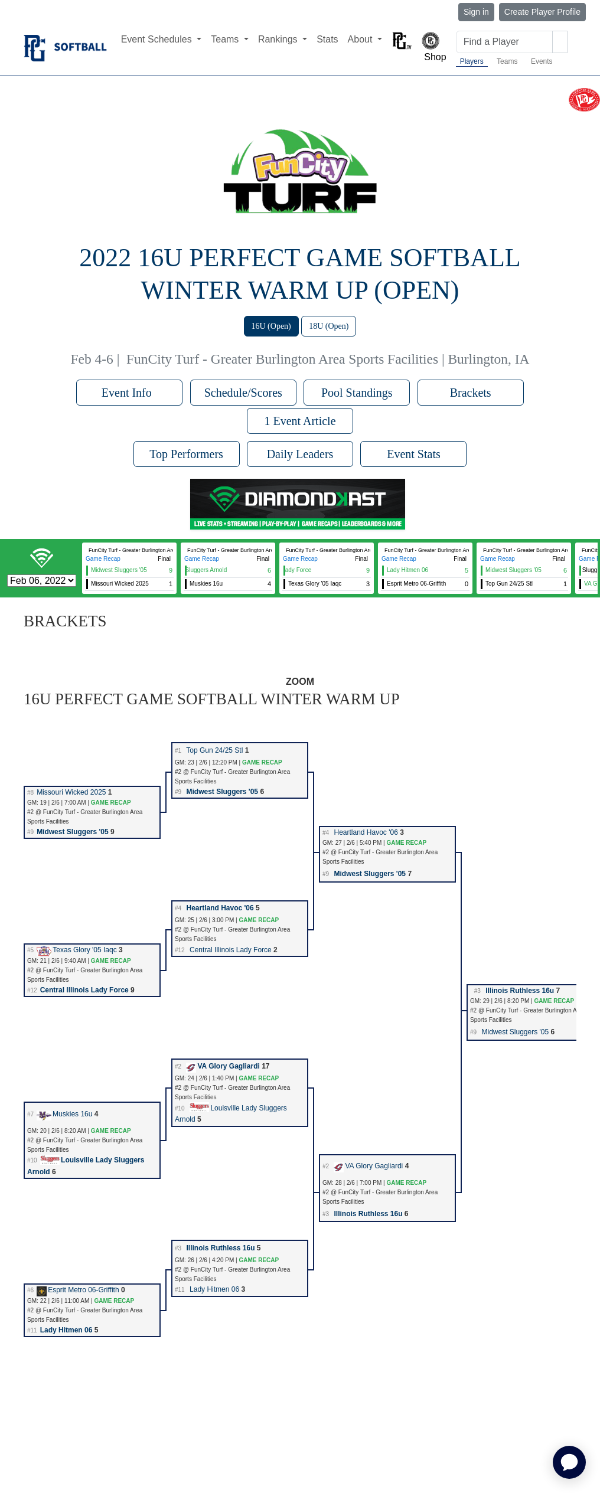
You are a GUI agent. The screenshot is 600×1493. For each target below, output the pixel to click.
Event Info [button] (130, 392)
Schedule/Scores (243, 392)
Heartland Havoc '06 (365, 832)
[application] (569, 1462)
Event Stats (414, 453)
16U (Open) (271, 326)
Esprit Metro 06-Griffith (78, 1290)
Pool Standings (357, 392)
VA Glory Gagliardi (222, 1066)
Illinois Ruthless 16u (519, 990)
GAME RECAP (262, 762)
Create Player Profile (542, 12)
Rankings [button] (279, 39)
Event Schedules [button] (158, 39)
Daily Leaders (300, 453)
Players (472, 61)
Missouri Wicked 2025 (71, 792)
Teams (507, 61)
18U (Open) (328, 326)
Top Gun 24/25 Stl (214, 750)
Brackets (470, 392)
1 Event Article (299, 420)
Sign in (476, 12)
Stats (327, 39)
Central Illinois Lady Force (231, 950)
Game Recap (103, 559)
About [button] (361, 39)
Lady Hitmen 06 (214, 1289)
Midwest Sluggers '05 (222, 792)
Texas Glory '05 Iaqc (77, 950)
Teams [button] (226, 39)
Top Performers (186, 453)
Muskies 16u (64, 1114)
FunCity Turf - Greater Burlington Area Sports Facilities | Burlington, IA (327, 359)
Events (542, 61)
